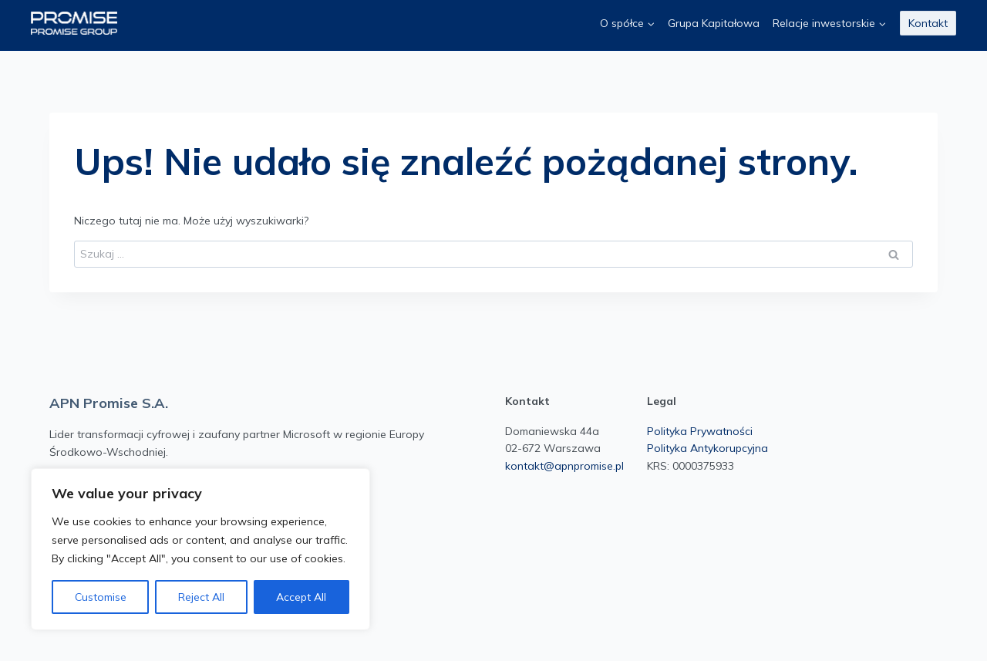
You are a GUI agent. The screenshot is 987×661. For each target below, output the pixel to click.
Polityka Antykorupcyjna (707, 448)
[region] (200, 549)
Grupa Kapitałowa (714, 23)
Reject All (201, 597)
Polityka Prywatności (700, 431)
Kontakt (928, 23)
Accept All (301, 597)
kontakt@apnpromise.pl (564, 466)
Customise (100, 597)
